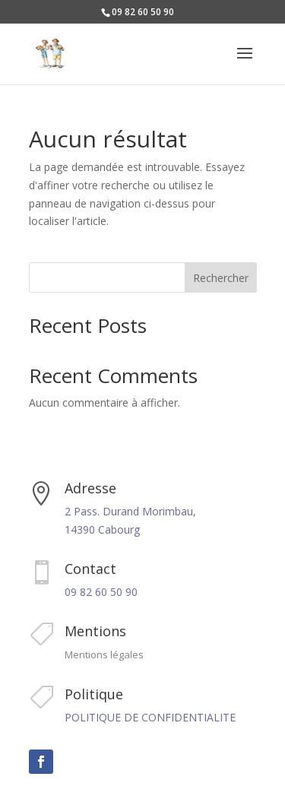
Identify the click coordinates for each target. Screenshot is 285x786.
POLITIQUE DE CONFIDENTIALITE (150, 717)
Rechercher (221, 278)
